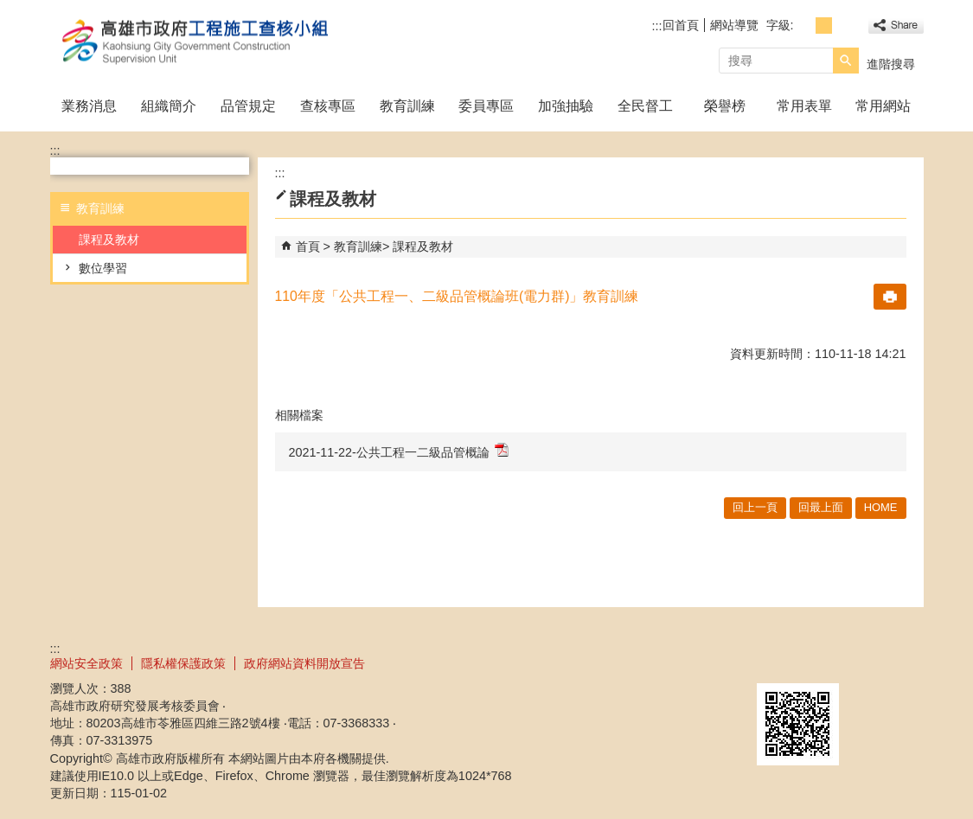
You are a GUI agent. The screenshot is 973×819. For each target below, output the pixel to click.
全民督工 (645, 106)
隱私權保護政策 (183, 663)
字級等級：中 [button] (824, 25)
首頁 (308, 246)
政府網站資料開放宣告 (304, 663)
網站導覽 (734, 25)
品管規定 (248, 106)
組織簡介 (168, 106)
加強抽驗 (565, 106)
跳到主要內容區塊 (9, 9)
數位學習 (103, 268)
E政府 (775, 661)
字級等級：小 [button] (804, 25)
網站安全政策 (86, 663)
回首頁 (681, 25)
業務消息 (89, 106)
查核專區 (327, 106)
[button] (846, 61)
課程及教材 (109, 239)
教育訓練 (407, 106)
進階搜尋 (891, 64)
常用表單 (804, 106)
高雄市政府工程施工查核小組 (196, 42)
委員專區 (486, 106)
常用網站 (883, 106)
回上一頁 (755, 507)
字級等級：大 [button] (842, 25)
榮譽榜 (725, 106)
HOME (881, 507)
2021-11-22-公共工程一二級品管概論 (399, 451)
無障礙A (861, 662)
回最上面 (820, 507)
